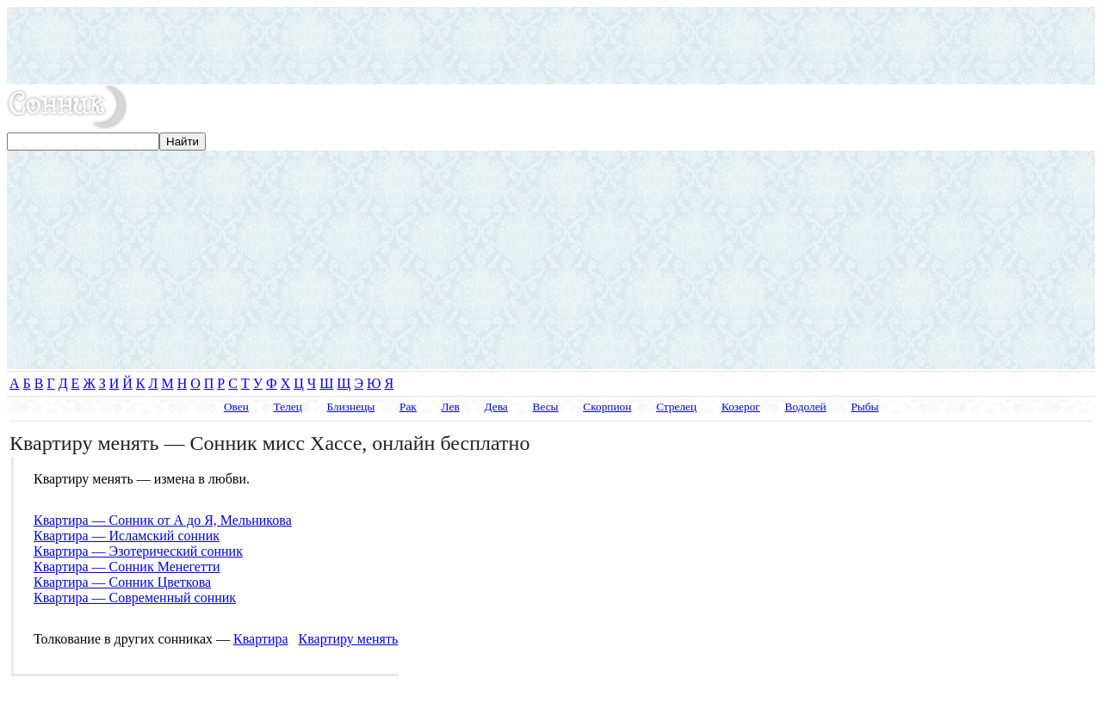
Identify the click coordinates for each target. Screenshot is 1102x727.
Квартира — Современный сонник (135, 597)
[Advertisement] (551, 45)
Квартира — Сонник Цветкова (122, 582)
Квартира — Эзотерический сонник (138, 551)
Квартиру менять (349, 639)
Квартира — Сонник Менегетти (127, 566)
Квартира (260, 639)
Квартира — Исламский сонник (127, 535)
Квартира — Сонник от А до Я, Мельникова (163, 520)
